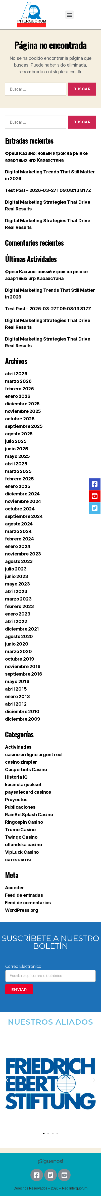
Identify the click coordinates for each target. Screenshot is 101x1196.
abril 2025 (16, 463)
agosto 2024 (19, 523)
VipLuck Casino (22, 852)
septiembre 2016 (23, 674)
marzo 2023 (18, 599)
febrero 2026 (19, 388)
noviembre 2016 (22, 666)
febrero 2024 (19, 538)
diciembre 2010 (22, 711)
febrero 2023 (19, 606)
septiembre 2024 (24, 516)
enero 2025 (17, 486)
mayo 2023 (17, 583)
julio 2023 (15, 568)
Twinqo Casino (21, 837)
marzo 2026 (18, 381)
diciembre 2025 (22, 403)
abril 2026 (16, 373)
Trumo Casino (20, 829)
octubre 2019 (19, 659)
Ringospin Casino (24, 822)
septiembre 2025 (24, 426)
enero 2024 (17, 546)
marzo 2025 (18, 471)
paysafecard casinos (28, 792)
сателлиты (18, 859)
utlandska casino (23, 844)
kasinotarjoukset (23, 784)
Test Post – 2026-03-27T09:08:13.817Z (48, 190)
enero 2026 (17, 396)
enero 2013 (17, 696)
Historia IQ (16, 777)
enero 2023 (17, 614)
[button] (69, 15)
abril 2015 (16, 689)
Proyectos (16, 799)
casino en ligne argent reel (34, 754)
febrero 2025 (19, 478)
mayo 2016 (17, 681)
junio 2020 (16, 644)
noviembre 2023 (23, 553)
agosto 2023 (19, 561)
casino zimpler (21, 762)
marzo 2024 (18, 531)
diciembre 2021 (22, 629)
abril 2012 (15, 704)
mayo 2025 (17, 456)
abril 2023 (16, 591)
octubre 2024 (20, 508)
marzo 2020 (18, 651)
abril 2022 (16, 621)
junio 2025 (16, 448)
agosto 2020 (19, 636)
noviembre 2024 (23, 501)
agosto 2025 (19, 433)
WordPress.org (21, 910)
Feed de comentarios (28, 902)
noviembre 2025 (23, 411)
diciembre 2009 (22, 719)
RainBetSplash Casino (29, 814)
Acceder (14, 887)
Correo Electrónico (23, 966)
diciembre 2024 (22, 493)
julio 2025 (15, 441)
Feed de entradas (24, 895)
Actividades (18, 747)
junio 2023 (16, 576)
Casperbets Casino (26, 769)
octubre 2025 (20, 418)
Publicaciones (20, 807)
